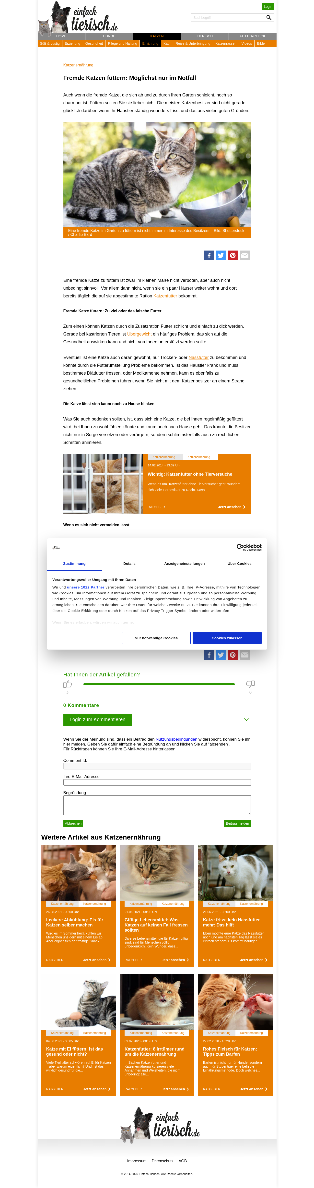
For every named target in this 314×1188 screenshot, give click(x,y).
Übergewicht (139, 334)
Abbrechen (73, 823)
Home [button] (61, 36)
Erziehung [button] (72, 43)
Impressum (137, 1161)
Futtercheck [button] (252, 36)
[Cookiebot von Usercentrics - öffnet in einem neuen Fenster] (240, 547)
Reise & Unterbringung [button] (193, 43)
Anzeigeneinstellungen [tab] (184, 563)
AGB (183, 1161)
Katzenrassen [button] (225, 43)
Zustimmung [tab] (74, 563)
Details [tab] (129, 563)
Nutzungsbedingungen (176, 739)
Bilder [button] (261, 43)
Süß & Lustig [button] (50, 43)
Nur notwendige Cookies (156, 638)
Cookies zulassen (227, 638)
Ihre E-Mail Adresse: (82, 776)
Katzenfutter (165, 296)
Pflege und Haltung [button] (122, 43)
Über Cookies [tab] (240, 563)
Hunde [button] (109, 36)
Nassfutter (199, 357)
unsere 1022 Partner (86, 587)
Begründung (74, 792)
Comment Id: (75, 760)
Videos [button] (247, 43)
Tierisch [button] (205, 36)
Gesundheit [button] (94, 43)
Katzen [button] (156, 36)
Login (268, 7)
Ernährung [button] (150, 43)
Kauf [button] (167, 43)
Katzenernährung (78, 65)
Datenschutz (163, 1161)
